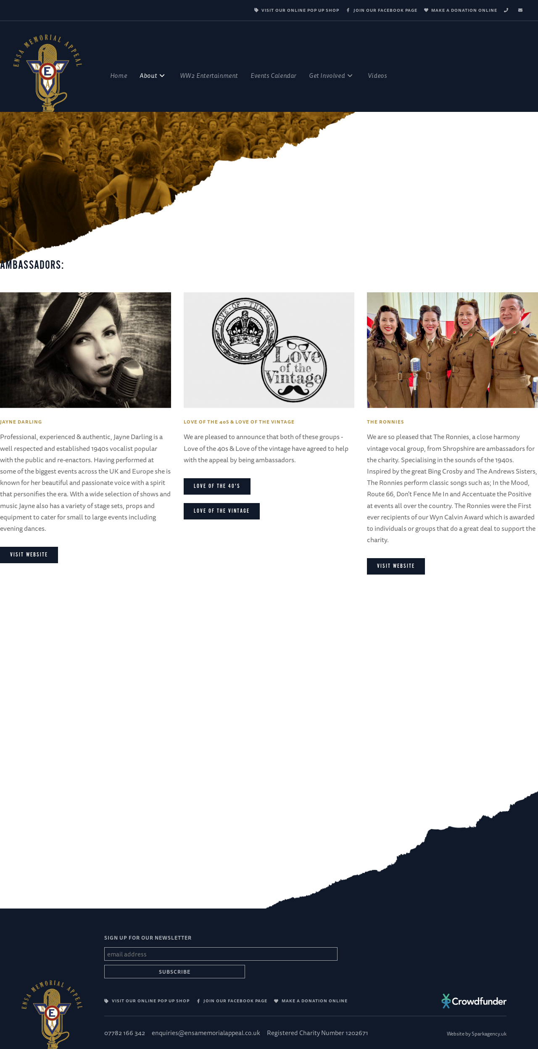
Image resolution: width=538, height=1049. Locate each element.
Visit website (29, 555)
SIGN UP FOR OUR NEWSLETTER (148, 938)
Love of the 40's (217, 486)
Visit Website (396, 566)
